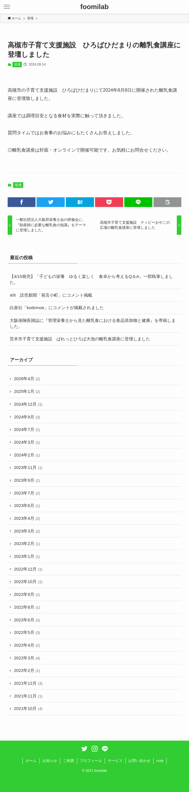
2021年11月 (28, 695)
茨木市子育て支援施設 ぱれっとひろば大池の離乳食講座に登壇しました (80, 338)
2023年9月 (27, 480)
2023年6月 (27, 505)
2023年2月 (27, 543)
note (159, 761)
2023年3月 (27, 531)
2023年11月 (28, 467)
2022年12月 (28, 569)
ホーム (31, 761)
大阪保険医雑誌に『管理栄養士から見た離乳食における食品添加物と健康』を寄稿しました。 (93, 323)
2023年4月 (27, 518)
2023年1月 (27, 556)
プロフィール (91, 761)
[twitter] (84, 749)
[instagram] (94, 749)
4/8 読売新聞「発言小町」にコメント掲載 (51, 295)
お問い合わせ (139, 761)
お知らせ (49, 761)
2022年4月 (27, 645)
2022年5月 (27, 632)
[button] (7, 7)
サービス (115, 761)
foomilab (94, 6)
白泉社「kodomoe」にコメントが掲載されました (57, 307)
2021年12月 (28, 683)
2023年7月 (27, 493)
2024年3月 (27, 442)
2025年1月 (27, 391)
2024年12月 (28, 404)
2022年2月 (27, 670)
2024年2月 (27, 454)
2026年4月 (27, 378)
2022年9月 (27, 594)
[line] (105, 749)
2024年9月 (27, 416)
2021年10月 (28, 708)
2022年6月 (27, 619)
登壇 (17, 64)
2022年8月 (27, 607)
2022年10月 (28, 581)
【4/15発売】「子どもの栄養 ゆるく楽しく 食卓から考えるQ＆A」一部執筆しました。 (91, 279)
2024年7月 (27, 429)
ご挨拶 (68, 761)
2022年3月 (27, 657)
